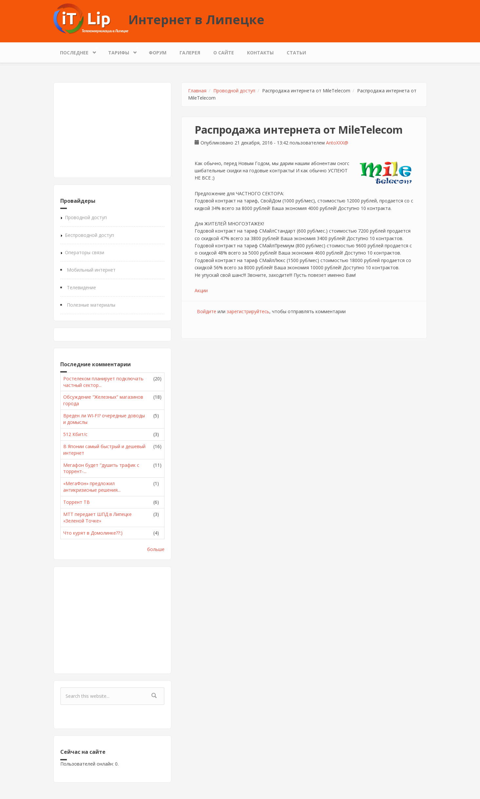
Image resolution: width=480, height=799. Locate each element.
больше (155, 549)
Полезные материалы (91, 305)
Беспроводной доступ (89, 235)
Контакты (260, 52)
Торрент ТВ (76, 502)
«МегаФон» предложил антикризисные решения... (92, 486)
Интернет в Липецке (196, 19)
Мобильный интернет (91, 270)
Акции (201, 290)
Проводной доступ (86, 217)
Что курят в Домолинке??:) (93, 533)
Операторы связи (84, 252)
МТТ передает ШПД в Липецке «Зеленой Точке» (97, 517)
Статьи (296, 52)
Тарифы (120, 51)
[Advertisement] (112, 130)
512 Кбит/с (75, 434)
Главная (197, 90)
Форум (157, 52)
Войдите (206, 311)
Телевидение (81, 287)
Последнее (75, 51)
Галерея (190, 52)
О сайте (223, 52)
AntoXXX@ (337, 143)
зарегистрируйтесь (248, 311)
